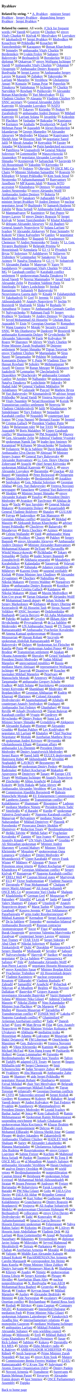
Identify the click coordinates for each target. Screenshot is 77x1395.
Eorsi (17, 1025)
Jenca (29, 1113)
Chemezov (9, 242)
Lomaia (63, 1047)
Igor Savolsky (34, 504)
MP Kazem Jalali (31, 183)
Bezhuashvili (30, 57)
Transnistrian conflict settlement (23, 404)
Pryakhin (8, 1106)
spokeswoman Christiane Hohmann (40, 1209)
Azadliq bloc (10, 1320)
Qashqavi (54, 703)
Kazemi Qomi (29, 571)
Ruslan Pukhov (28, 729)
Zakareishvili (52, 1135)
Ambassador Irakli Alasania (55, 209)
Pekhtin (41, 356)
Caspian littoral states (41, 877)
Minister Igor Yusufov (44, 1058)
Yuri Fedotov (62, 1102)
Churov (40, 537)
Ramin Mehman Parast (17, 1375)
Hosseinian (9, 1036)
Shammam (31, 803)
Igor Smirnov (34, 1379)
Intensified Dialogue (52, 1309)
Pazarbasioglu (11, 914)
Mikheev (22, 862)
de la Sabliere (34, 449)
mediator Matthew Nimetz (23, 807)
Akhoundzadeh (12, 301)
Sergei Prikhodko (31, 176)
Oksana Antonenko (14, 655)
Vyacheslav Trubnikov (20, 973)
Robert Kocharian (49, 866)
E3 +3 (46, 249)
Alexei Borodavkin (57, 128)
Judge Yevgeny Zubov (40, 1069)
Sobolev (34, 364)
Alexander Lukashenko (46, 1143)
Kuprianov (64, 120)
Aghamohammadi (33, 179)
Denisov (44, 187)
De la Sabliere (15, 921)
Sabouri (67, 951)
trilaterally (25, 1091)
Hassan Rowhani (13, 364)
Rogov (6, 342)
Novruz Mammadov (37, 279)
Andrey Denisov (47, 316)
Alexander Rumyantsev (17, 460)
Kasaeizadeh (56, 508)
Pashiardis (63, 1050)
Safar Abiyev (47, 785)
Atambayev (25, 1106)
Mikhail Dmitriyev (36, 822)
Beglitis (43, 988)
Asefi (63, 124)
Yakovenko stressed (32, 1095)
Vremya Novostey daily (57, 397)
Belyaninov (27, 818)
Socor (32, 929)
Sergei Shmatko (30, 349)
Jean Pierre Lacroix (14, 965)
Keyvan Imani (40, 1290)
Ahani (33, 593)
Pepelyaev (51, 674)
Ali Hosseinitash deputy (55, 973)
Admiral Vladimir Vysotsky (57, 438)
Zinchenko (13, 781)
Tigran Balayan (57, 711)
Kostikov (63, 585)
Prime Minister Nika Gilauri (45, 1312)
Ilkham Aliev (58, 619)
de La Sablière (57, 622)
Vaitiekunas (27, 87)
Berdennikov (10, 54)
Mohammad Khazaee (16, 548)
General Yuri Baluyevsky (55, 489)
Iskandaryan (10, 131)
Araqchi (26, 463)
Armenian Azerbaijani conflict (22, 1021)
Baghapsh (8, 615)
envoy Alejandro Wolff (46, 190)
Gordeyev (51, 714)
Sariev (22, 1143)
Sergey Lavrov (11, 216)
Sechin (62, 301)
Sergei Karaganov (60, 917)
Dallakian (8, 991)
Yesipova (28, 1205)
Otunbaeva (47, 1080)
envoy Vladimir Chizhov (18, 353)
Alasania (36, 98)
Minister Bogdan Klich (56, 969)
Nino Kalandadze (53, 1002)
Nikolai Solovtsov (33, 943)
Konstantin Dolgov (31, 508)
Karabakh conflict (13, 415)
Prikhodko (28, 43)
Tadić (29, 1216)
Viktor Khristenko (25, 1047)
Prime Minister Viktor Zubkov (43, 1264)
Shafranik (25, 305)
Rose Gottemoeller (29, 1235)
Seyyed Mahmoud (55, 1242)
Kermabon (36, 917)
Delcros (44, 1128)
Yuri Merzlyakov (43, 94)
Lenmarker (27, 371)
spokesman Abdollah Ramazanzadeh (26, 641)
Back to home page (14, 1390)
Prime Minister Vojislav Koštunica (44, 1028)
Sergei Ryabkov (26, 21)
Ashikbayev (40, 253)
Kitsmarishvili (42, 393)
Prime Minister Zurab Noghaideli (24, 345)
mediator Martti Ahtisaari (18, 666)
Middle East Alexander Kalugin (42, 1253)
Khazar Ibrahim (58, 1124)
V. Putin (37, 360)
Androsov (47, 1183)
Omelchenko (60, 1039)
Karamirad (9, 445)
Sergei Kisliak (59, 1095)
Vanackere (27, 489)
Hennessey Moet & (41, 1268)
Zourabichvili (11, 559)
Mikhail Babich (56, 1335)
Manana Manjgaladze (16, 1146)
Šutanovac (63, 836)
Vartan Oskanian (37, 596)
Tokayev (28, 109)
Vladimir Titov (57, 360)
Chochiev (29, 578)
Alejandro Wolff (64, 596)
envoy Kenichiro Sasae (21, 969)
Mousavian (57, 895)
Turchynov (44, 500)
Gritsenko (66, 1069)
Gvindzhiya (47, 722)
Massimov (8, 1043)
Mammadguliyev (49, 1106)
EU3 (9, 881)
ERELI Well (14, 877)
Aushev (24, 1294)
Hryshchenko (10, 622)
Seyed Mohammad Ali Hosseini (27, 320)
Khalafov (42, 733)
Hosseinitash (10, 249)
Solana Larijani (54, 227)
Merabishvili (10, 1246)
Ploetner (41, 726)
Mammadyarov (16, 212)
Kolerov (40, 1098)
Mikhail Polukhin (48, 1327)
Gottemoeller (28, 153)
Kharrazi (7, 696)
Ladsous (68, 803)
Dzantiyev (42, 670)
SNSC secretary (12, 102)
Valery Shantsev (12, 903)
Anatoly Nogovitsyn (59, 777)
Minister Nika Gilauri (30, 999)
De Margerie (45, 1006)
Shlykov (26, 1305)
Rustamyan (24, 873)
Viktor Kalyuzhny (28, 235)
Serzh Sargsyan (26, 1353)
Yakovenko (55, 76)
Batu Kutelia (10, 1264)
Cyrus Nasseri (25, 419)
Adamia (26, 1036)
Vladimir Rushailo (48, 980)
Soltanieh (27, 290)
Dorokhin (43, 947)
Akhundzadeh (38, 759)
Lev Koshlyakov (53, 729)
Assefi (6, 368)
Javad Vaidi (62, 279)
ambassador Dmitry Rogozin (33, 585)
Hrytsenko (54, 740)
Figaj (44, 929)
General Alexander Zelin (44, 102)
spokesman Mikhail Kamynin (21, 467)
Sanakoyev (48, 257)
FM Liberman (38, 1039)
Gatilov (50, 235)
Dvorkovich (47, 124)
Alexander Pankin (17, 264)
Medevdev (56, 689)
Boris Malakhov (30, 430)
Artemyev (40, 678)
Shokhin (11, 493)
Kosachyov (9, 43)
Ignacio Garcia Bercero (45, 1220)
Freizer (63, 1183)
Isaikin (25, 619)
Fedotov (28, 168)
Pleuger (56, 1276)
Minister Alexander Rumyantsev (49, 545)
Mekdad (61, 519)
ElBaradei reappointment (18, 1128)
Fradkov (7, 685)
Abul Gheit (9, 943)
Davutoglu (13, 884)
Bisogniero (51, 803)
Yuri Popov (57, 212)
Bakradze (46, 120)
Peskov (60, 109)
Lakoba (65, 1013)
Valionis (11, 1253)
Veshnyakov (10, 168)
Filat (49, 1025)
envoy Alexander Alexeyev (35, 541)
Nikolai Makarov (13, 593)
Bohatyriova (30, 1187)
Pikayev (68, 434)
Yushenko (65, 445)
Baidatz (55, 943)
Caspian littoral (12, 1176)
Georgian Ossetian (43, 323)
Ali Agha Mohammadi (59, 615)
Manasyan (8, 818)
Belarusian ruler (24, 427)
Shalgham (65, 1268)
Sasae (62, 1338)
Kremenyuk (26, 161)
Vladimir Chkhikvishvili (18, 408)
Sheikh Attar (10, 139)
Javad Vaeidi (28, 397)
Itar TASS (46, 427)
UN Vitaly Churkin (41, 840)
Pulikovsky (44, 91)
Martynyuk (67, 877)
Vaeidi (6, 65)
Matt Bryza (33, 1025)
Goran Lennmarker (29, 1054)
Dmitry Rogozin (57, 1202)
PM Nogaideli (48, 434)
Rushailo (56, 305)
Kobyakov (55, 338)
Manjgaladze (47, 353)
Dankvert (47, 331)
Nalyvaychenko (16, 954)
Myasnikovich (11, 858)
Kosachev (46, 43)
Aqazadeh (33, 128)
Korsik (64, 401)
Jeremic (44, 297)
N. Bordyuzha (37, 1283)
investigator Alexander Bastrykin (23, 995)
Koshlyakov (9, 198)
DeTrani (39, 548)
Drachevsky (29, 375)
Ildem (5, 585)
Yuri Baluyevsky (17, 393)
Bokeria (50, 194)
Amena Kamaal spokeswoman (26, 633)
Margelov (23, 80)
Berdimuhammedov (28, 1172)
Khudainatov (58, 408)
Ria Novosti (61, 988)
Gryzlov (39, 619)
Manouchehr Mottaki (16, 678)
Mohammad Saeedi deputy (23, 600)
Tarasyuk (25, 670)
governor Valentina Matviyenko (50, 932)
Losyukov (68, 35)
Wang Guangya (16, 327)
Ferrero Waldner (40, 582)
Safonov (7, 962)
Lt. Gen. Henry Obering (53, 460)
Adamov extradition (55, 567)
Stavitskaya (46, 685)
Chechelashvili (49, 371)
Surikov (52, 954)
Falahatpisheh (66, 294)
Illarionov (24, 696)
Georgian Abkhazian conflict (41, 869)
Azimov (52, 530)
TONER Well (47, 1013)
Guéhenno (54, 1198)
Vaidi (37, 534)
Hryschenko (9, 718)
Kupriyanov (61, 135)
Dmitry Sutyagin (13, 1268)
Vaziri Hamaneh (60, 995)
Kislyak (31, 35)
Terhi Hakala (25, 785)
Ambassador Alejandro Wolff (47, 962)
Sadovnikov (27, 515)
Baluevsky (56, 526)
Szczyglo (53, 637)
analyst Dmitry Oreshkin (22, 1168)
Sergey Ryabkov (26, 17)
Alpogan (38, 862)
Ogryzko (68, 316)
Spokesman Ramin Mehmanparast (48, 1117)
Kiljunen (26, 445)
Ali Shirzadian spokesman (19, 844)
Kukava (44, 1342)
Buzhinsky (35, 205)
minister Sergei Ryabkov (18, 201)
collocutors (31, 1213)
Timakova (8, 87)
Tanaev (45, 774)
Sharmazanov (25, 434)
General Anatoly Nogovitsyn (20, 227)
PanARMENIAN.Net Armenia (47, 1257)
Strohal (54, 286)
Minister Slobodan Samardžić (34, 172)
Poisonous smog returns (17, 866)
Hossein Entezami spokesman (21, 1224)
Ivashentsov (56, 238)
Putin (19, 648)
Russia (59, 663)
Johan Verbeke (55, 600)
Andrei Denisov (49, 201)
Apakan (59, 652)
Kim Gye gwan (12, 596)
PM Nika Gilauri (28, 1191)
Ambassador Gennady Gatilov (55, 308)
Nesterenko (9, 179)
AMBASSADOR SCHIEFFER (41, 1349)
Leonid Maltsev (29, 847)
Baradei (7, 1191)
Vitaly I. (50, 467)
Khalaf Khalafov (62, 220)
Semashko (8, 556)
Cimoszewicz (53, 958)
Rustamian (9, 290)
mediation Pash (12, 1312)
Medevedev (9, 626)
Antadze (7, 146)
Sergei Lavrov (30, 72)
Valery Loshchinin (33, 286)
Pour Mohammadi (36, 884)
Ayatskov (26, 500)
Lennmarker (28, 257)
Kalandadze (32, 563)
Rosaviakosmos (34, 1150)
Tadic (50, 1021)
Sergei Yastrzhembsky (31, 220)
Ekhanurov (62, 368)
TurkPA (11, 1061)
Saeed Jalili (31, 755)
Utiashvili (49, 903)
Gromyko (47, 1287)
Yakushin (34, 165)
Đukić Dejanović (13, 1039)
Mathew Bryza (64, 390)
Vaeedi (20, 32)
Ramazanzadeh (12, 630)
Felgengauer (54, 1224)
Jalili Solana (25, 685)
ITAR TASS (31, 940)
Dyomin (48, 1168)
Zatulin (6, 209)
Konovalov (45, 1216)
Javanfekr (50, 117)
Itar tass (25, 1357)
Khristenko (24, 146)
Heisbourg (33, 1176)
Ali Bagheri (56, 224)
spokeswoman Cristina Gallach (22, 589)
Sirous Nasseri (60, 607)
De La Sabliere (30, 958)
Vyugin (35, 714)
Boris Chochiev (32, 530)
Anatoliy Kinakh (13, 840)
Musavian (61, 1036)
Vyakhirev (12, 1072)
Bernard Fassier (49, 419)
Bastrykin (25, 991)
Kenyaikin (45, 142)
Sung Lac (53, 718)
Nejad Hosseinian (43, 401)
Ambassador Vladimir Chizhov (22, 1139)
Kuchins (48, 1154)
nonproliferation (56, 1172)
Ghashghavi (48, 707)
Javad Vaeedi (10, 279)
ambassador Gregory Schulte (42, 681)
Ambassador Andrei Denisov (21, 194)
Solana (6, 999)
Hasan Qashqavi (61, 1165)
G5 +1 (50, 260)
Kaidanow (54, 589)
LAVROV (27, 762)
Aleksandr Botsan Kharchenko (37, 523)
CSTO (10, 1095)
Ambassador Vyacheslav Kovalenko (50, 630)
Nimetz (41, 1272)
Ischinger (46, 87)
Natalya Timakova (29, 260)
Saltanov (53, 54)
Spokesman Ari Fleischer (53, 644)
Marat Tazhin (40, 906)
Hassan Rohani (32, 637)
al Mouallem (33, 1161)
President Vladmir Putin (48, 423)
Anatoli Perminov (41, 1338)
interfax (45, 519)
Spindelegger (10, 412)
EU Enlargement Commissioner (54, 796)
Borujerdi (8, 305)
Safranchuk (46, 161)
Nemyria (54, 404)
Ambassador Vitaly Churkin (33, 65)
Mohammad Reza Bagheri (19, 1287)
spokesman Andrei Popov (45, 648)
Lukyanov (43, 1036)
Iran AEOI (58, 1283)
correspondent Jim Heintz (48, 1261)
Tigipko (25, 1383)
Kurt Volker (35, 1198)
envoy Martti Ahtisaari (16, 888)
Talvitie (23, 1346)
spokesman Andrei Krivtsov (24, 740)
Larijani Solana (29, 117)
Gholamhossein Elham (16, 744)
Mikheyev (8, 571)
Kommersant (25, 1309)
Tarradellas (52, 1010)
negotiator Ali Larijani (16, 733)
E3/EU (66, 1360)
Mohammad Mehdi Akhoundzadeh (41, 1180)
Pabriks (11, 619)
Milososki (23, 1335)
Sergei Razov (10, 755)
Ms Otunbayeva (25, 331)
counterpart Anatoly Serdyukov (22, 703)
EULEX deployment (57, 755)
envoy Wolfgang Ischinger (53, 61)
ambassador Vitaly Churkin (41, 50)
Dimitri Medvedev (18, 478)
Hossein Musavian (28, 1010)
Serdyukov (13, 482)
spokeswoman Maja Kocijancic (22, 1124)
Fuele (39, 338)
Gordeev (7, 1098)
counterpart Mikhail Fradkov (36, 1087)
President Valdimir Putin (44, 283)
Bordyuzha (9, 72)
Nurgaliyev (62, 582)
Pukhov (55, 537)
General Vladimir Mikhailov (41, 386)
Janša (53, 899)
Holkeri (7, 1054)
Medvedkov (60, 39)
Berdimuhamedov (13, 1058)
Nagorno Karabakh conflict (54, 873)
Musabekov (62, 559)
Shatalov (48, 511)
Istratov (68, 530)
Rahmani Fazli (40, 312)
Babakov (57, 1098)
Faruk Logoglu (52, 1187)
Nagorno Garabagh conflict (20, 1017)
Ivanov (25, 308)
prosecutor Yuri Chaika (41, 892)
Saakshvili (8, 371)
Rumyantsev (58, 179)
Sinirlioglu (9, 286)
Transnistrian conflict (48, 799)
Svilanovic (13, 449)
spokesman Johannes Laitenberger (24, 1316)
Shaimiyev (9, 829)
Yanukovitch (60, 1316)
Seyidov (51, 951)
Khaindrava (26, 187)
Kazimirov (38, 212)
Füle (20, 962)
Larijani (7, 80)
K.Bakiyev (9, 1349)
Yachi (17, 504)
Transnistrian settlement (33, 652)
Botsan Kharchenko (59, 46)
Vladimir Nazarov (61, 881)
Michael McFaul (12, 1050)
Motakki (53, 1250)
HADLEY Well (58, 1139)
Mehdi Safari (39, 833)
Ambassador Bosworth (17, 925)
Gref (31, 297)
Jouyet (56, 1061)
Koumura (24, 1098)
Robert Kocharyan (34, 770)
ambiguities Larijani (19, 1327)
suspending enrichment (17, 1120)
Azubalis (29, 124)
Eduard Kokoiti (12, 1257)
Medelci (7, 1209)
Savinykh (65, 161)
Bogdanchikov (11, 692)
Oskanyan (24, 61)
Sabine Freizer (28, 1154)
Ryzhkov (24, 537)
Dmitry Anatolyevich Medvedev (42, 751)
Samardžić (25, 984)
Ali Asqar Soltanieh (49, 888)
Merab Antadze (23, 142)
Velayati (68, 563)
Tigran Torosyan (56, 349)
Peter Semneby (60, 231)
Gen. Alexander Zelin (20, 438)
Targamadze (23, 356)
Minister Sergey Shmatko (18, 722)
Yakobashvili (14, 297)
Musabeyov (9, 530)
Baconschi (13, 567)
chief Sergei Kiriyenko (51, 463)
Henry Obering (61, 604)
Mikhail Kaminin (13, 917)
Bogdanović (9, 1205)
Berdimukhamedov (61, 829)
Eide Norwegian (28, 1298)
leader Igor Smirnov (54, 441)
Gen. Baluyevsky (31, 1043)
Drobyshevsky (11, 1216)
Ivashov (7, 231)
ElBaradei (24, 980)
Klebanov (39, 604)
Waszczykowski (52, 153)
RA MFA (8, 1346)
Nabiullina (47, 578)
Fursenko (53, 1054)
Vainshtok (21, 475)
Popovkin (59, 83)
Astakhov (65, 478)
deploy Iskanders (28, 1135)
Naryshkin (8, 91)
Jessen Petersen (26, 1183)
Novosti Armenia (17, 1371)
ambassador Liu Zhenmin (18, 748)
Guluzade (28, 390)
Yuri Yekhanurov (56, 910)
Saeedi (66, 899)
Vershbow (41, 80)
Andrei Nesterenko (33, 242)
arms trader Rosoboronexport (44, 914)
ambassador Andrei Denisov (41, 113)
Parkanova (45, 1246)
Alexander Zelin (12, 283)
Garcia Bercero (29, 615)
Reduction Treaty (32, 829)
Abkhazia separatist (37, 559)
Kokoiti (7, 235)
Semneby (12, 50)
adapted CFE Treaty (34, 1061)
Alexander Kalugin (18, 726)
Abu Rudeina (10, 1150)
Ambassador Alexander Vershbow (24, 788)
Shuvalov (38, 655)
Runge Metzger (40, 368)
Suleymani (55, 1364)
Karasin (21, 76)
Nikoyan (7, 988)
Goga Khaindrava (13, 1338)
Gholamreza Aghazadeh (50, 1146)
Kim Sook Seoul (58, 176)
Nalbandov (39, 379)
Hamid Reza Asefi (63, 1301)
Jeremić (70, 419)
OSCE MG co (11, 1161)
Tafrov (68, 1058)
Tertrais (28, 1246)
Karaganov (34, 46)
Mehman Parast (12, 128)
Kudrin (62, 692)
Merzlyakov (49, 35)
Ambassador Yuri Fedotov (19, 707)
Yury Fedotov (33, 412)
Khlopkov (8, 176)
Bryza (5, 253)
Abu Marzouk (33, 1072)
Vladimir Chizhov (58, 98)
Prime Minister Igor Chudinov (36, 574)
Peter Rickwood (43, 475)
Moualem (27, 851)
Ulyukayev (9, 1032)
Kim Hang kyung (39, 1050)
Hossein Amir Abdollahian (19, 1231)
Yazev (55, 264)
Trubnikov (8, 257)
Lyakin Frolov (33, 54)
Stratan (6, 1183)
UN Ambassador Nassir (37, 626)
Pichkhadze (45, 552)
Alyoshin (58, 759)
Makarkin (57, 770)
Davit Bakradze (58, 449)
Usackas (58, 471)
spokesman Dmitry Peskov (39, 766)
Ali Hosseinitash (12, 165)
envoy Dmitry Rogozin (41, 216)
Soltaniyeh (67, 260)
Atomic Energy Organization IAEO (25, 1368)
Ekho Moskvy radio (46, 1346)
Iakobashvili (14, 39)
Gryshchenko (57, 334)
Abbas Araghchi (35, 781)
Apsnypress (9, 774)
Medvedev (26, 135)
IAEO (58, 297)
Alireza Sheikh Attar (47, 1132)
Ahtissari (46, 452)
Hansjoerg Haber (13, 759)
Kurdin (47, 810)
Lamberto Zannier (18, 799)
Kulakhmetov (11, 803)
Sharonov (21, 342)
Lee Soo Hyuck (61, 788)
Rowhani (26, 91)
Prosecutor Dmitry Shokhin (40, 825)
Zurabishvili (10, 113)
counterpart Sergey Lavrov (36, 936)
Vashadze (29, 120)
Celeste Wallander (18, 534)
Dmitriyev (29, 774)
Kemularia (30, 249)
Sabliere (28, 1342)
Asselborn (8, 183)
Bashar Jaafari (11, 1113)
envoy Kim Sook (46, 1357)
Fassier (61, 142)
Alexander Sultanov (15, 1331)
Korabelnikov (11, 563)
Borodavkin (52, 57)
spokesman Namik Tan (21, 441)
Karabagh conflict (13, 714)
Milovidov (31, 1242)
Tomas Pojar (39, 83)
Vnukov (21, 1290)
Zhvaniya (48, 1228)
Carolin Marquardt (14, 1261)
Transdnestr (40, 1371)
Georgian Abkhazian (39, 692)
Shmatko (7, 161)
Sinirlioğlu (13, 810)
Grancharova (32, 1202)
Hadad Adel (9, 386)
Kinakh (47, 294)
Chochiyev (36, 526)
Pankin (27, 1157)
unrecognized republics (34, 663)
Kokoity (7, 785)
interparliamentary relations (41, 1320)
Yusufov (37, 497)
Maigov (67, 1357)
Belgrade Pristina (44, 246)
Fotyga (10, 515)
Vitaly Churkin (57, 342)
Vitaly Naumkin (16, 401)
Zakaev (33, 903)
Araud (50, 1235)
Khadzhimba (14, 895)
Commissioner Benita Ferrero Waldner (31, 1360)
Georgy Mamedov (35, 131)
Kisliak (6, 574)
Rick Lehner (10, 1342)
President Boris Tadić (59, 807)
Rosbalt (11, 1305)
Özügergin (66, 475)
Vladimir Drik (50, 1231)
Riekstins (31, 1228)
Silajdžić (25, 899)
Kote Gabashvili (48, 1113)
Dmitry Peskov (32, 718)
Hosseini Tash (32, 139)
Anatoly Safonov (57, 1161)
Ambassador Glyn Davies (18, 452)
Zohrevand (9, 463)
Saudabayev (9, 268)
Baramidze (41, 471)
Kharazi (43, 135)
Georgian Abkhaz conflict (19, 519)
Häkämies (27, 1239)
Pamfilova (12, 150)
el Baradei (31, 810)
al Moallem (25, 988)
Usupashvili (32, 150)
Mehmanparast (54, 364)
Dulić (28, 947)
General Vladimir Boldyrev (20, 511)
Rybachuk (60, 984)
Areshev (21, 379)
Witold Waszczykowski (17, 552)
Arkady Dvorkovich (29, 711)
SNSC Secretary (29, 611)
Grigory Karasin (47, 991)
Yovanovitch (62, 947)
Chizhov (50, 32)
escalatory (50, 1298)
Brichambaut (37, 1301)
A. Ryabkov (40, 14)
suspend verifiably (55, 571)
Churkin (62, 87)
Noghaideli (9, 762)
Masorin (7, 523)
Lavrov (35, 32)
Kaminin (47, 1047)
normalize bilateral (59, 921)
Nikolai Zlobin (27, 1002)
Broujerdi (64, 331)
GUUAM (65, 511)
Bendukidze (9, 766)
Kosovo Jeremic (30, 910)
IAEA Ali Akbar (26, 1194)
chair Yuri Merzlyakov (41, 1084)
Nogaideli (36, 415)
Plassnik (59, 822)
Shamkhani (36, 689)
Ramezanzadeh (12, 1364)
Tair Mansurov (50, 515)
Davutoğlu (61, 1342)
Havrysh (36, 954)
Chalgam (59, 884)
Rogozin (64, 172)
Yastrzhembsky (12, 46)
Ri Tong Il (61, 1157)
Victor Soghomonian (30, 881)
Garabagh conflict (24, 272)
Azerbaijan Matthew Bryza (53, 737)
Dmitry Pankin (63, 1368)
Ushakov (25, 855)
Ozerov (20, 368)
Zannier (26, 836)
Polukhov (58, 678)
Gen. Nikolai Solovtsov (40, 482)
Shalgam (66, 892)
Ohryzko (44, 168)
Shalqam (7, 1143)
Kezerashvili (10, 607)
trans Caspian (45, 1305)
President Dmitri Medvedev (20, 659)
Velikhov (8, 611)
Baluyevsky (9, 57)
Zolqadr (56, 781)
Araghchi (42, 984)
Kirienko (45, 109)
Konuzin (21, 83)
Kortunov (12, 124)
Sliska (41, 305)
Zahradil (7, 984)
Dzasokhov (9, 375)
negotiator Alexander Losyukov (42, 157)
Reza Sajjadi (24, 209)
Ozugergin (8, 69)
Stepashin (53, 412)
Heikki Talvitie (15, 833)
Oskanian (62, 65)
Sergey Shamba (12, 951)
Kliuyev (11, 1272)
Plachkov (12, 120)
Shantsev (20, 1076)
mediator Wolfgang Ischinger (53, 1323)
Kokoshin (68, 117)
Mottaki (26, 737)
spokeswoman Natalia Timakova (41, 275)
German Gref (36, 895)
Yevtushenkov (48, 1239)
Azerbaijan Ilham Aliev (32, 1279)
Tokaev (62, 552)
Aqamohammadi (36, 700)
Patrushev (8, 899)
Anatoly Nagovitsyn (39, 301)
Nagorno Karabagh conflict (53, 814)
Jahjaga (6, 1335)
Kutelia (6, 648)
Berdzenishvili (44, 478)
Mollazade (34, 951)
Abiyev (37, 342)
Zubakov (37, 76)
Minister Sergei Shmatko (38, 493)
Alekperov (67, 722)
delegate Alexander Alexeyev (25, 224)
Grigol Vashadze (60, 655)
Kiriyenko (52, 165)
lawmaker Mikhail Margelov (20, 674)
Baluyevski (45, 290)
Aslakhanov (9, 390)
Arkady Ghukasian (49, 1120)
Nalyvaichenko (16, 312)
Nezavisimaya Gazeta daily (20, 294)
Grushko (64, 840)
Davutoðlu (57, 548)
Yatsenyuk (52, 563)
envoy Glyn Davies (56, 1213)
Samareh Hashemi (59, 205)
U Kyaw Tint (35, 1364)
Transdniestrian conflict (17, 1013)
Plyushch (61, 249)
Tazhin (24, 556)
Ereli (37, 1335)
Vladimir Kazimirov (19, 977)
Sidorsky (56, 382)
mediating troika (49, 1032)
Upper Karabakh (36, 858)
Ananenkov (9, 157)
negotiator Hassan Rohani (19, 1080)
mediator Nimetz (51, 818)
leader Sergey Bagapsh (49, 556)
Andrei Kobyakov (37, 1102)
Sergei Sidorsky (54, 940)
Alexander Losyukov (32, 105)
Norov (53, 862)
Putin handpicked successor (55, 146)
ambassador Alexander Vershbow (23, 1165)
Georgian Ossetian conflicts (55, 1091)
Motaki (35, 327)
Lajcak (40, 899)
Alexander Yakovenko (16, 338)
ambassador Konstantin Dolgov (22, 334)
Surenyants (60, 1371)
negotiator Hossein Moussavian (53, 965)
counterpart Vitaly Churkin (40, 268)
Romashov (68, 323)
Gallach (65, 198)
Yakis (5, 427)
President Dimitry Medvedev (21, 1109)
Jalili (42, 408)
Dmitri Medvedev (47, 855)
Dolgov (27, 644)
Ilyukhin (69, 1250)
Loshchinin (38, 382)
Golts (47, 1191)
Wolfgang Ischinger (28, 777)
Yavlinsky (24, 316)
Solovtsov (21, 253)
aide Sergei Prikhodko (45, 1076)
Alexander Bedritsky (47, 1294)
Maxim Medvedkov (55, 593)
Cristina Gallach (16, 423)
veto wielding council (47, 1331)
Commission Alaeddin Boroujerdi (28, 792)
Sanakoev (28, 198)
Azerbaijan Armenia (29, 1250)
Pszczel (45, 390)
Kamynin (8, 105)
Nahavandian (10, 822)
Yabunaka (30, 567)
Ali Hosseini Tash (34, 607)
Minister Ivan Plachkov (17, 1006)
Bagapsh (38, 238)
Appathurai (9, 308)
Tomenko (35, 921)
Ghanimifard (51, 1017)
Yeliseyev (59, 253)
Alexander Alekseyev (31, 231)
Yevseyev (43, 1375)
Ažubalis (58, 700)
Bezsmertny (47, 762)
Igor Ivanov (44, 836)
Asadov (26, 1272)
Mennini (7, 1298)
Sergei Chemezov (37, 1065)
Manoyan (40, 264)
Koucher (59, 670)
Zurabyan (8, 936)
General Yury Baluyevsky (43, 456)
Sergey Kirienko (35, 1276)
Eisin (23, 323)
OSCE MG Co (11, 892)
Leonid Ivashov (55, 1109)
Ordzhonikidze (54, 611)
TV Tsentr (64, 626)
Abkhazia (27, 1032)
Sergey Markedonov (15, 604)
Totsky (54, 242)
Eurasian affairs (46, 744)
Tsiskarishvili (10, 947)
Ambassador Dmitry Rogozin (39, 69)
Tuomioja (43, 1157)
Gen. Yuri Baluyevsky (31, 486)
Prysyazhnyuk (33, 622)
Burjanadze (9, 1187)
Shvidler (7, 1279)
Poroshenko (9, 825)
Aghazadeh (47, 198)
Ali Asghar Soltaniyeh (53, 1205)
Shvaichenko (45, 445)
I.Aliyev (64, 1228)
